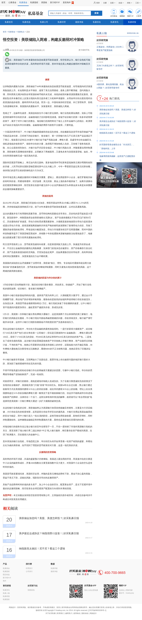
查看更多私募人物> (133, 33)
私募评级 (54, 568)
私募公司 (44, 22)
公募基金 (12, 2)
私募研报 (132, 22)
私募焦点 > (21, 32)
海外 (4, 581)
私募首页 (9, 22)
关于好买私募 (50, 613)
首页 (3, 2)
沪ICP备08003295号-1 (97, 610)
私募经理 (62, 22)
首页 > (5, 32)
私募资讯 (114, 22)
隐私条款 (85, 613)
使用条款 (76, 613)
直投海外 (68, 2)
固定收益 (6, 575)
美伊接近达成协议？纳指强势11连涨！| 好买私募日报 (49, 533)
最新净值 (79, 22)
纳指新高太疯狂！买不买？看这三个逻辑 (42, 548)
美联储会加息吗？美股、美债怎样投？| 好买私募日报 (49, 518)
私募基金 (23, 2)
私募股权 (34, 2)
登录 (98, 3)
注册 (105, 3)
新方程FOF (55, 2)
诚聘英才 (68, 613)
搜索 (96, 13)
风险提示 (93, 613)
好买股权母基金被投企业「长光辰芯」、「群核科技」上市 (117, 147)
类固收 (44, 2)
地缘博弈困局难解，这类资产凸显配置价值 (117, 158)
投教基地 (31, 590)
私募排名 (97, 22)
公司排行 (29, 571)
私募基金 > (12, 32)
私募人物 (102, 33)
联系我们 (60, 613)
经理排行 (29, 568)
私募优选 (26, 22)
